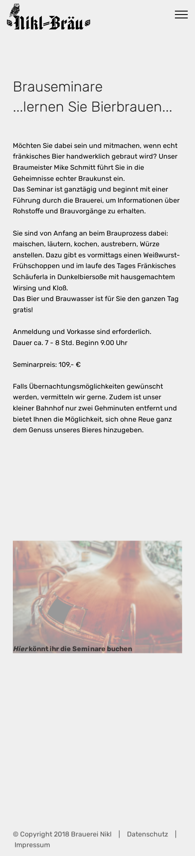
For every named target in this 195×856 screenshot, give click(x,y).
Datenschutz (147, 836)
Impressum (32, 847)
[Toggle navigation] (181, 14)
